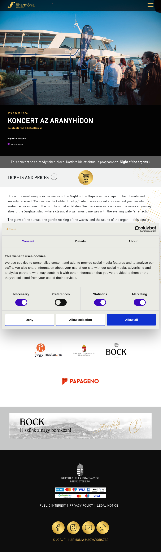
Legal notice (107, 505)
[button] (150, 5)
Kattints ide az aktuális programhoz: (108, 161)
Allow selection (80, 319)
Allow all (131, 319)
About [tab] (133, 241)
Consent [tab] (28, 241)
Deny (29, 319)
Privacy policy (81, 505)
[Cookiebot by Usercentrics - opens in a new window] (137, 229)
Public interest (53, 505)
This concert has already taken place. (38, 161)
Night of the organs (17, 138)
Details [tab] (80, 241)
